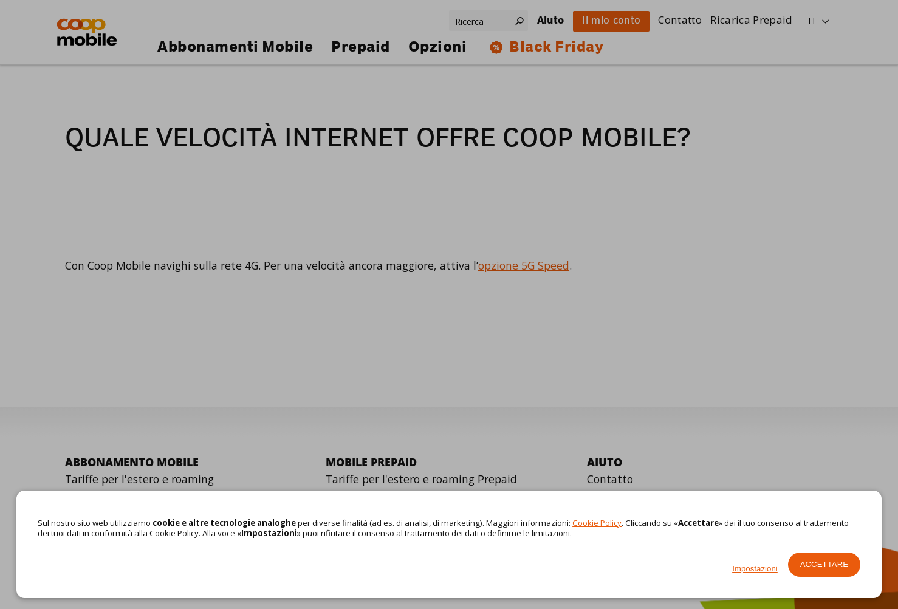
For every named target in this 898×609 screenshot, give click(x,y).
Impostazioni (755, 568)
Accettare (824, 564)
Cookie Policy (597, 522)
